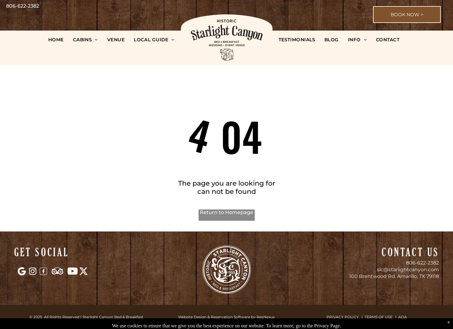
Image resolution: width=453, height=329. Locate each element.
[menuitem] (56, 39)
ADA (402, 317)
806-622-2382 (422, 263)
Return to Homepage (226, 212)
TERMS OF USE (379, 317)
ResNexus (266, 317)
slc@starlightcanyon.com (408, 269)
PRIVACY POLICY (343, 317)
